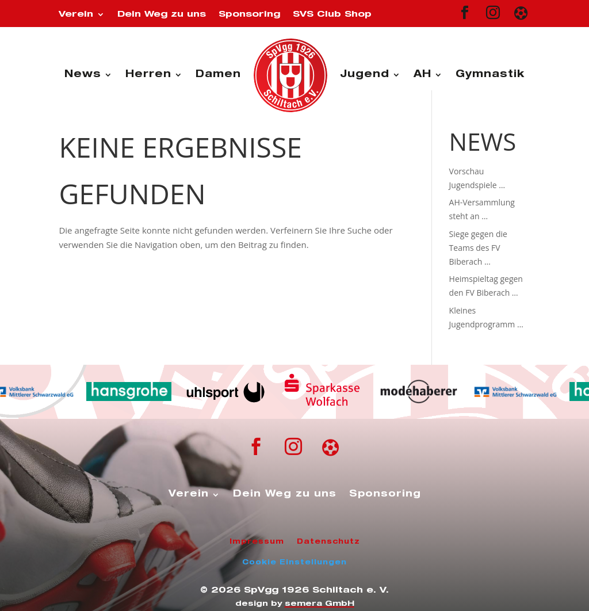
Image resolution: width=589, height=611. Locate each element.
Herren (148, 75)
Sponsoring (249, 14)
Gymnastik (490, 75)
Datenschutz (328, 542)
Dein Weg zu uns (161, 14)
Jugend (364, 75)
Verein (76, 14)
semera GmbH (319, 604)
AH (422, 75)
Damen (218, 75)
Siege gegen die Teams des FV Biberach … (478, 247)
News (82, 75)
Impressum (257, 542)
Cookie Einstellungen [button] (294, 562)
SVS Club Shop (332, 14)
